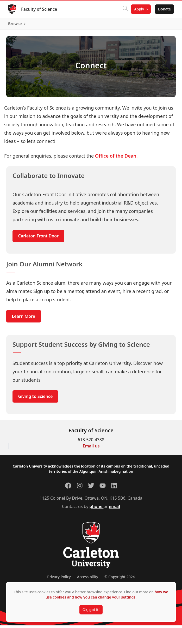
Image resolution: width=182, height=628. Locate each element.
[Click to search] (125, 9)
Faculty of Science (39, 9)
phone (97, 509)
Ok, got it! (91, 609)
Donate (164, 9)
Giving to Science (35, 399)
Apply (139, 9)
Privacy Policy (59, 579)
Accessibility (87, 579)
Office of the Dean (115, 158)
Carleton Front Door (38, 238)
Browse (164, 24)
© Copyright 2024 (119, 579)
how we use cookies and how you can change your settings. (107, 594)
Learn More (23, 318)
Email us (91, 448)
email (114, 509)
